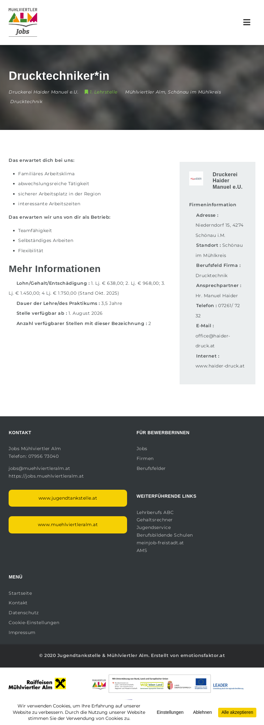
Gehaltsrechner (155, 520)
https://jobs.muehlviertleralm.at (47, 476)
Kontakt (18, 603)
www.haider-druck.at (220, 366)
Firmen (145, 458)
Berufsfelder (151, 468)
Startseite (20, 593)
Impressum (22, 632)
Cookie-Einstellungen (34, 622)
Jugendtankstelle (79, 655)
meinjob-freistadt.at (160, 543)
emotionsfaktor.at (203, 655)
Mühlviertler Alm (127, 655)
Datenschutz (24, 612)
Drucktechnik (26, 101)
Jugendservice (154, 527)
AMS (142, 550)
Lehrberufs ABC (155, 512)
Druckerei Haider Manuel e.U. (228, 180)
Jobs (142, 448)
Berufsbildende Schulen (165, 535)
